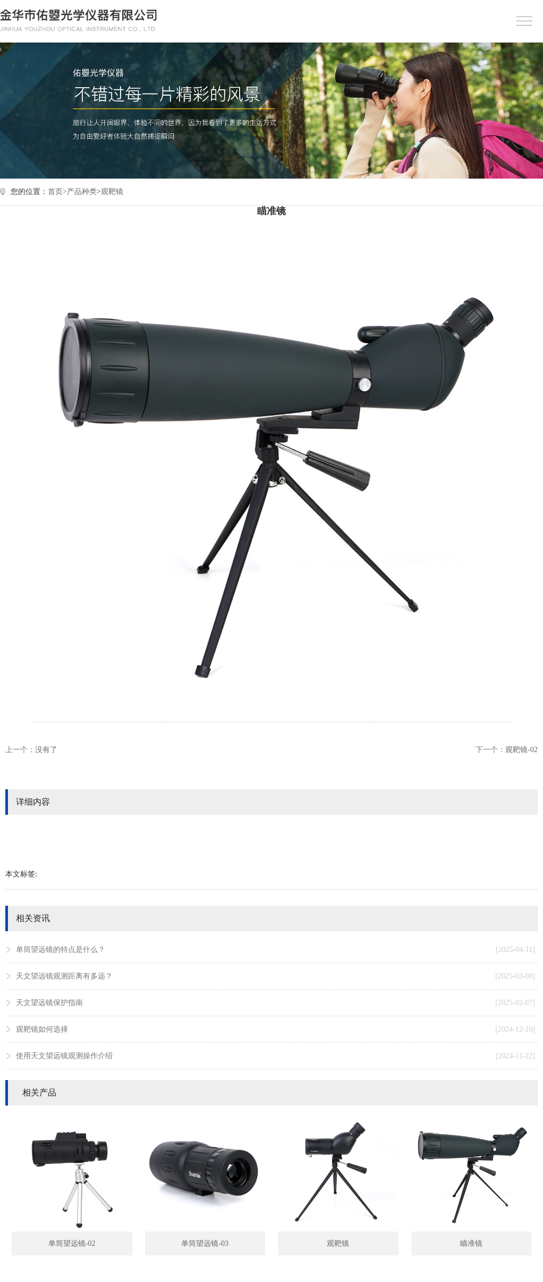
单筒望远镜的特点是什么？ (275, 950)
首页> (57, 192)
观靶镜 (112, 192)
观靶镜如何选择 (275, 1029)
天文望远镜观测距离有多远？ (275, 976)
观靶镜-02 (521, 750)
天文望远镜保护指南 (275, 1003)
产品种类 (82, 192)
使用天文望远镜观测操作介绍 (275, 1056)
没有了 (46, 750)
